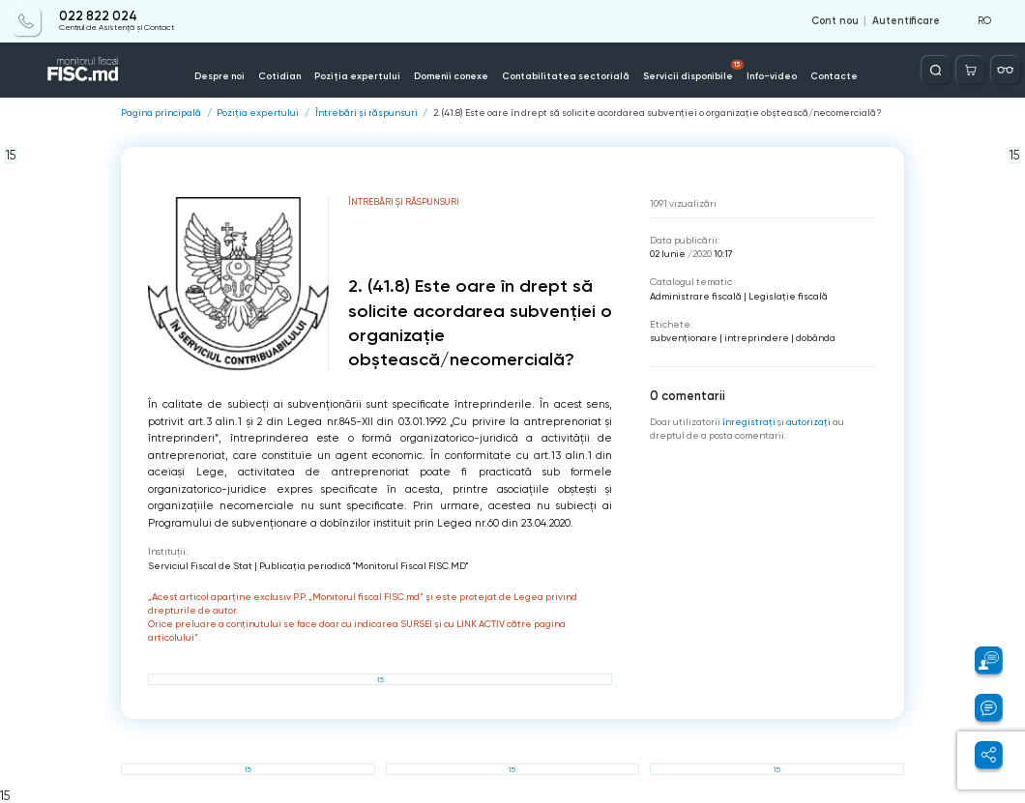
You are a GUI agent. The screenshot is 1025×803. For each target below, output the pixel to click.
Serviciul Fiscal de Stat (200, 565)
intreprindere (756, 337)
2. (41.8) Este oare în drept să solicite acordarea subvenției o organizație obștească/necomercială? (657, 113)
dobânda (815, 337)
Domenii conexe (451, 76)
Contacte (834, 76)
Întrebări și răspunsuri (366, 113)
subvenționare (684, 337)
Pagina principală (161, 113)
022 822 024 (98, 16)
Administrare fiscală (696, 296)
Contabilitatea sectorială (566, 76)
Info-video (772, 76)
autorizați (808, 421)
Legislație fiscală (788, 296)
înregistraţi (749, 421)
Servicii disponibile (693, 70)
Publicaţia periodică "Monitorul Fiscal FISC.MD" (363, 565)
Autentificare (906, 21)
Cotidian (279, 76)
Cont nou (835, 21)
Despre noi (219, 76)
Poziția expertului (357, 76)
